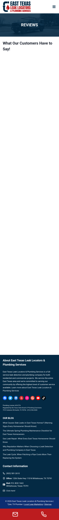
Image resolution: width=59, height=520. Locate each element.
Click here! (10, 491)
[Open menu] (54, 6)
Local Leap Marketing (33, 504)
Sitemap (48, 504)
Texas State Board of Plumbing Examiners (28, 408)
